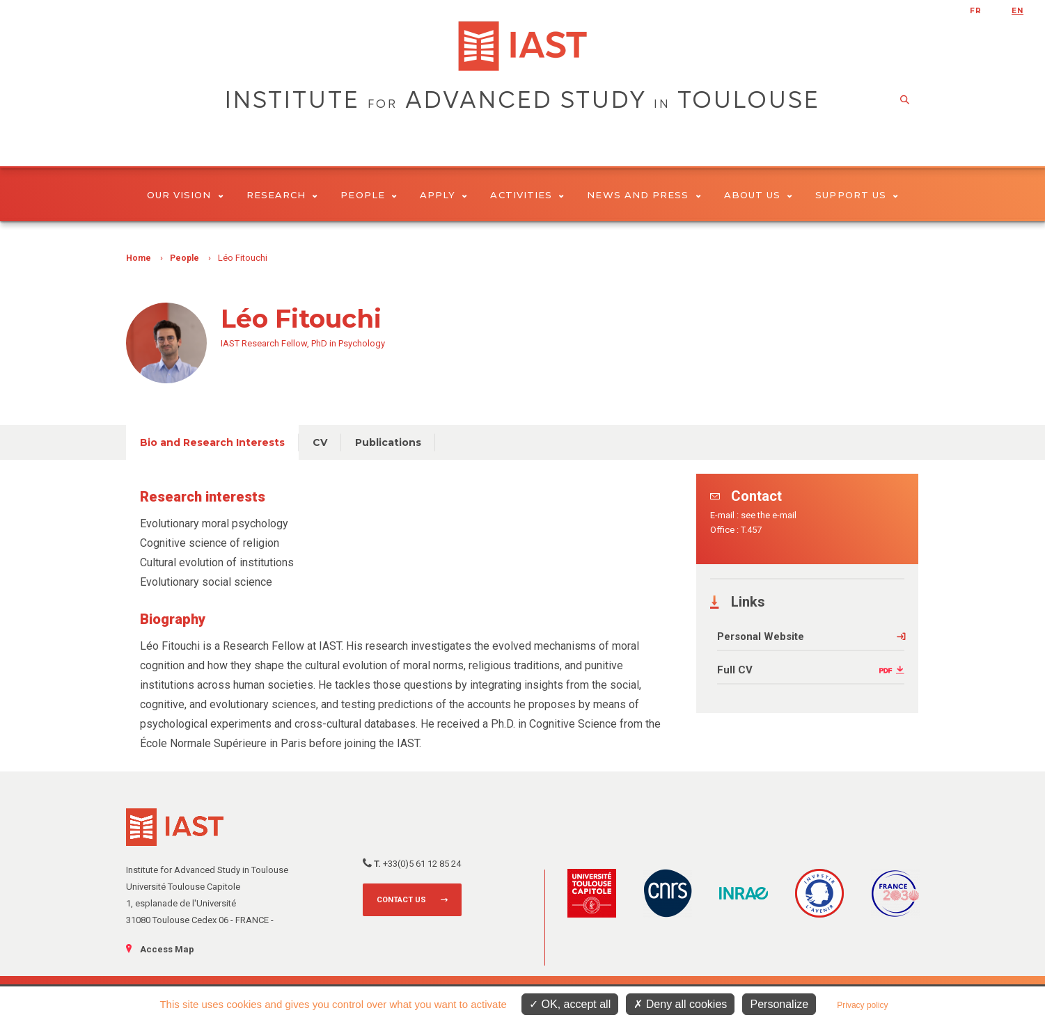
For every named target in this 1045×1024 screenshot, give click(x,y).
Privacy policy (862, 1005)
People (368, 194)
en (1017, 10)
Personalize (779, 1004)
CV (320, 442)
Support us (856, 194)
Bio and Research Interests (212, 442)
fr (976, 10)
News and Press (643, 194)
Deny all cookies (680, 1004)
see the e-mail (768, 515)
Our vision (185, 194)
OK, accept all (570, 1004)
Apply (444, 194)
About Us (758, 194)
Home (138, 258)
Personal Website (760, 636)
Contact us (401, 899)
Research (282, 194)
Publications (388, 442)
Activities (527, 194)
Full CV (735, 670)
